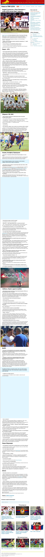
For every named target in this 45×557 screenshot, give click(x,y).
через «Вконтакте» (41, 0)
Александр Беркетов (8, 168)
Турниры (29, 2)
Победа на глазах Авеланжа (36, 33)
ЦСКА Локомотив (36, 38)
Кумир (11, 2)
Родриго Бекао (18, 450)
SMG (31, 33)
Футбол (18, 6)
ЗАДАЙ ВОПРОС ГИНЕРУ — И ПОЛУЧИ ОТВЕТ (36, 42)
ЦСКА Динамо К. (35, 40)
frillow (31, 35)
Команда (26, 2)
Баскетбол (21, 6)
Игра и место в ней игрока (36, 43)
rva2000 (31, 40)
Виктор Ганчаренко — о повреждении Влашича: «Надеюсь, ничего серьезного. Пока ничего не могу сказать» (35, 23)
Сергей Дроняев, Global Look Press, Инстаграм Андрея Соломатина (10, 33)
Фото (24, 2)
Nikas (31, 44)
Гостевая (42, 2)
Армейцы (32, 2)
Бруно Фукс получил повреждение (34, 27)
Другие (36, 6)
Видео (21, 2)
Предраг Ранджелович (19, 168)
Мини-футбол (32, 6)
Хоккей (24, 6)
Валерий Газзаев (4, 233)
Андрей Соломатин (5, 35)
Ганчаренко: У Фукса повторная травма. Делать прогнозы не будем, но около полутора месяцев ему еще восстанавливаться (35, 13)
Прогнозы (39, 2)
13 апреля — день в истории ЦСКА (34, 11)
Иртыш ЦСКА (34, 34)
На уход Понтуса (34, 39)
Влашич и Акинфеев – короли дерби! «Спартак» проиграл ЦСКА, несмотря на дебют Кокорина (35, 25)
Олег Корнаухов (20, 476)
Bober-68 (31, 38)
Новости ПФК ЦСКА (8, 6)
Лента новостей (33, 10)
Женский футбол (28, 6)
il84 (30, 39)
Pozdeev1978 (32, 41)
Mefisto (31, 43)
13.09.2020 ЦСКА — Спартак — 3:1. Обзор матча (35, 20)
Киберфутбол (40, 6)
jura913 (31, 34)
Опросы (19, 2)
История (36, 2)
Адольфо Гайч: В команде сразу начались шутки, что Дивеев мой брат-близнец (35, 29)
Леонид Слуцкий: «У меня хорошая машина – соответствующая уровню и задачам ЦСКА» (36, 36)
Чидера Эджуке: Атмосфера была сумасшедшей (34, 19)
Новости (13, 2)
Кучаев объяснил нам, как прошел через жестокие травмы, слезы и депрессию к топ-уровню (35, 17)
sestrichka (31, 45)
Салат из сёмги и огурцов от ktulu (38, 45)
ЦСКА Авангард (35, 44)
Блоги (16, 2)
